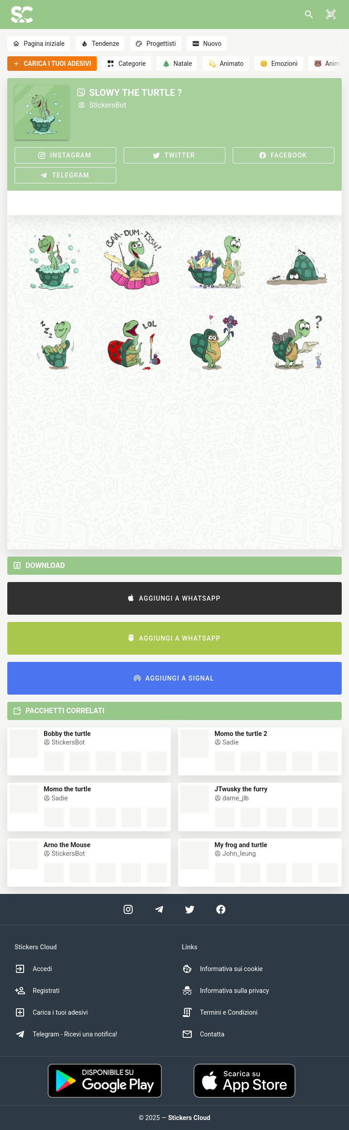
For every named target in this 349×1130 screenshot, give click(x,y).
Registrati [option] (37, 990)
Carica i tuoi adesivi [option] (51, 1012)
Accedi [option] (33, 968)
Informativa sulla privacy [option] (225, 990)
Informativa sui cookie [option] (222, 968)
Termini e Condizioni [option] (220, 1012)
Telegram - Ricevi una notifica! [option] (66, 1034)
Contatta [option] (203, 1034)
